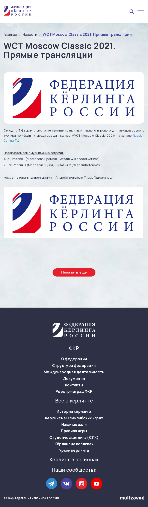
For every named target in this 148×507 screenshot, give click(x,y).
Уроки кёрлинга (74, 450)
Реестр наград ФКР (74, 391)
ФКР (74, 348)
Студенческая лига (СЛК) (74, 438)
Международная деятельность (74, 372)
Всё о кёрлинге (74, 401)
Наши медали (74, 424)
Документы (74, 379)
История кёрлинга (74, 411)
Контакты (74, 385)
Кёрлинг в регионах (74, 459)
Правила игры (74, 431)
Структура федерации (74, 366)
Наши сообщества (74, 470)
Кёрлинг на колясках (74, 444)
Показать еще (74, 272)
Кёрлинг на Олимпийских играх (74, 418)
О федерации (74, 359)
